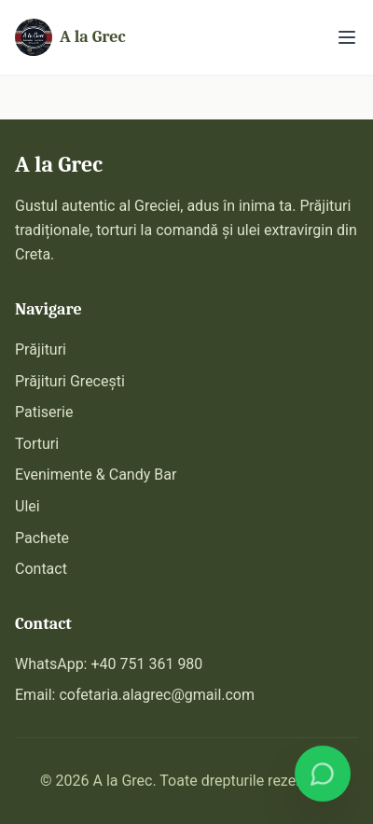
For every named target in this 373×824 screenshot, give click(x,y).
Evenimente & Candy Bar (95, 474)
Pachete (42, 538)
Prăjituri (40, 349)
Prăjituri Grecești (70, 381)
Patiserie (44, 412)
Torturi (37, 444)
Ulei (27, 506)
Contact (41, 569)
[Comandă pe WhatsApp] (323, 774)
